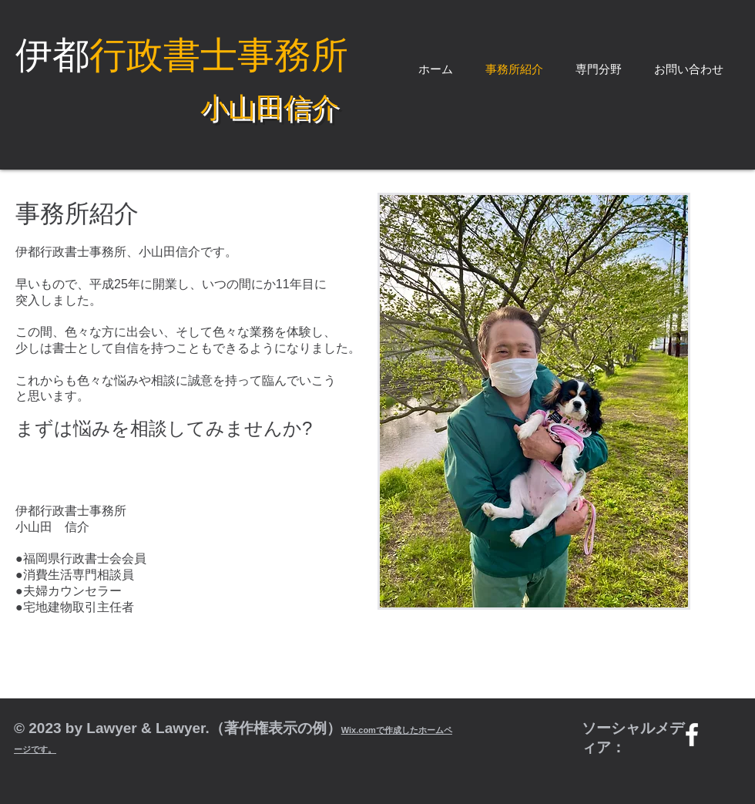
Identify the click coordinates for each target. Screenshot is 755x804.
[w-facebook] (691, 734)
